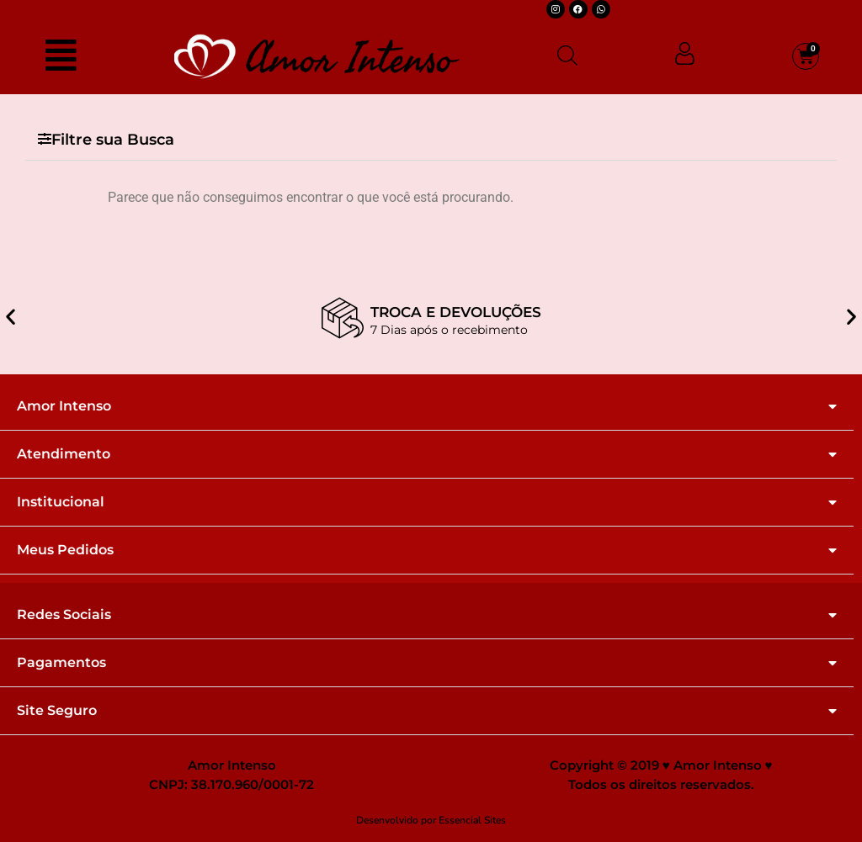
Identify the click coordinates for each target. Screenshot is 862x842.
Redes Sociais (64, 615)
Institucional (60, 502)
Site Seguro (57, 711)
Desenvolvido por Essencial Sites (431, 820)
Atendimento (63, 454)
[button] (431, 140)
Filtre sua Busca (112, 139)
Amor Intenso (64, 406)
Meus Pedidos (65, 550)
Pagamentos (61, 663)
